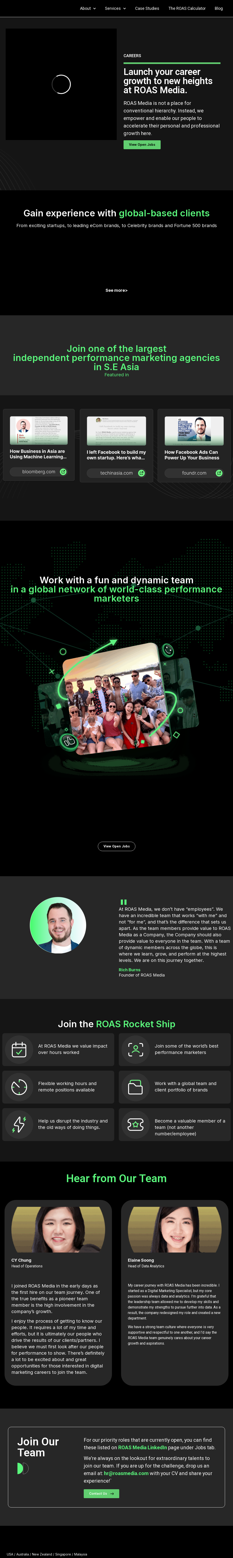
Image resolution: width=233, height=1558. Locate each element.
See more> (117, 243)
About (88, 8)
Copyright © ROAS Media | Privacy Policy (193, 1545)
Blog (219, 8)
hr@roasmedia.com (126, 1358)
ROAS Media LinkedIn (142, 1332)
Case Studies (147, 8)
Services (115, 8)
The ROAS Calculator (187, 8)
